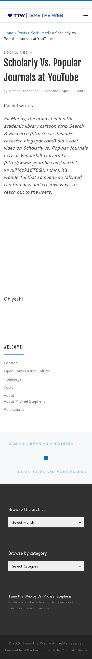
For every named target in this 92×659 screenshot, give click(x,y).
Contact (10, 363)
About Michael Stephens (24, 401)
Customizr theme (74, 650)
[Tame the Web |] (35, 15)
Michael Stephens (24, 91)
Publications (14, 409)
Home (9, 32)
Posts (22, 32)
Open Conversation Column (27, 371)
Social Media (41, 32)
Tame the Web (35, 643)
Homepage (13, 379)
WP (26, 650)
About (9, 395)
